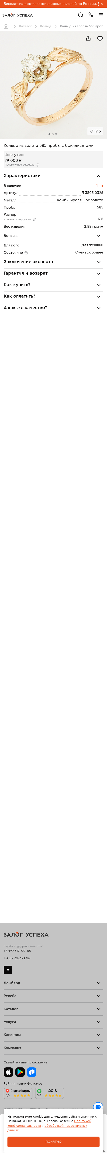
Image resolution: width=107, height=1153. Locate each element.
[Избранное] (100, 38)
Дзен (8, 970)
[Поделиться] (88, 38)
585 (100, 207)
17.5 (100, 219)
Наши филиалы (17, 958)
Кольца (46, 26)
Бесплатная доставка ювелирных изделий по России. (50, 4)
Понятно (53, 1141)
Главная (7, 26)
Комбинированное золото (80, 200)
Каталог (25, 26)
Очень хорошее (89, 252)
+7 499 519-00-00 (17, 951)
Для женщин (92, 245)
